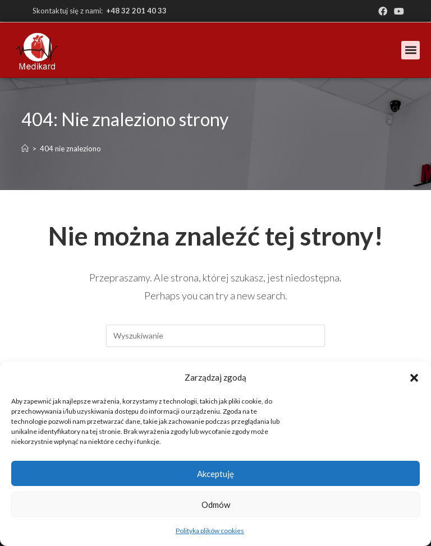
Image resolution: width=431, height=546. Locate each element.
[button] (414, 377)
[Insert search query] (215, 336)
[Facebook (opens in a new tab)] (383, 11)
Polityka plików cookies (210, 530)
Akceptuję (215, 474)
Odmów (215, 504)
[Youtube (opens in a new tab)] (397, 11)
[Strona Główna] (25, 148)
